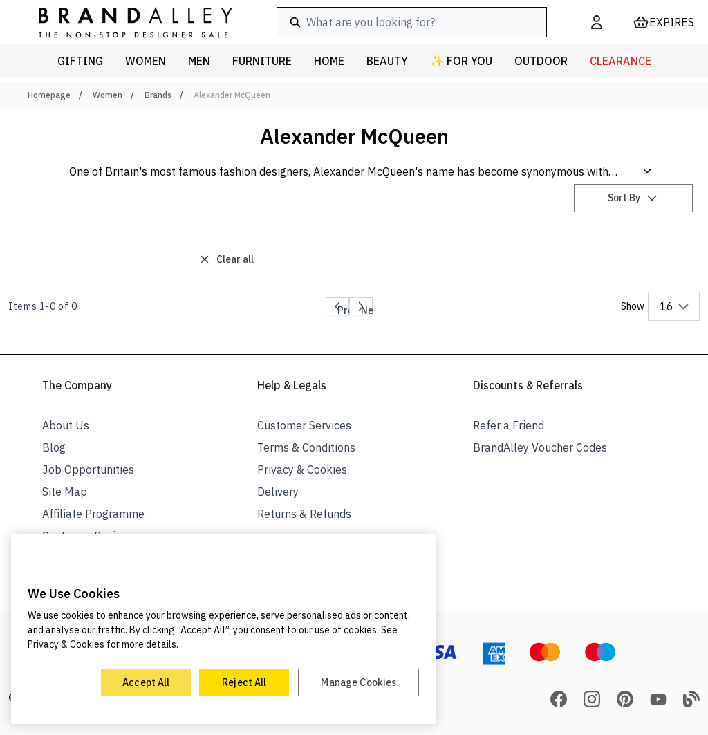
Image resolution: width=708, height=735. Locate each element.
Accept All (145, 682)
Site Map (64, 492)
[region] (223, 629)
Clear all (226, 259)
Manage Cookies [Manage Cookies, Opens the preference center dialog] (358, 682)
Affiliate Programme (93, 514)
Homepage (49, 95)
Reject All (244, 682)
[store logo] (124, 21)
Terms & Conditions (306, 447)
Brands (158, 95)
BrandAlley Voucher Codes (540, 447)
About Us (65, 425)
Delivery (278, 492)
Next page (372, 309)
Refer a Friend (508, 425)
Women (107, 95)
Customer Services (304, 425)
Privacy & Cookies (302, 469)
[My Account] (597, 22)
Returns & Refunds (304, 514)
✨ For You (461, 61)
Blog (54, 447)
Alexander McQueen (232, 95)
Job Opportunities (88, 469)
